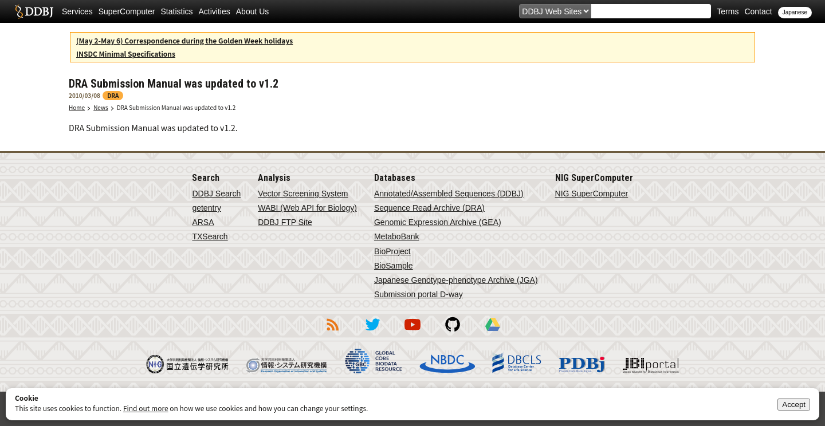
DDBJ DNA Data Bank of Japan (34, 11)
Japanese (795, 12)
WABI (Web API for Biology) (307, 207)
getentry (206, 207)
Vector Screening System (303, 193)
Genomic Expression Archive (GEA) (437, 222)
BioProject (392, 251)
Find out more (145, 408)
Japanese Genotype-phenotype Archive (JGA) (456, 280)
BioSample (393, 265)
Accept (794, 404)
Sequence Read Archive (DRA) (429, 207)
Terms (727, 11)
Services (77, 11)
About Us (252, 11)
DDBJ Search (216, 193)
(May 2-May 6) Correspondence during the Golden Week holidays (184, 40)
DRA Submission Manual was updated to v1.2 (176, 107)
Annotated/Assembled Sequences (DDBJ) (449, 193)
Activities (214, 11)
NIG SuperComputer (591, 193)
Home (77, 107)
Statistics (177, 11)
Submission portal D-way (418, 294)
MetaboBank (396, 236)
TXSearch (209, 236)
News (100, 107)
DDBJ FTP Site (285, 222)
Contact (758, 11)
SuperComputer (127, 11)
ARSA (203, 222)
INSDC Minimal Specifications (125, 53)
